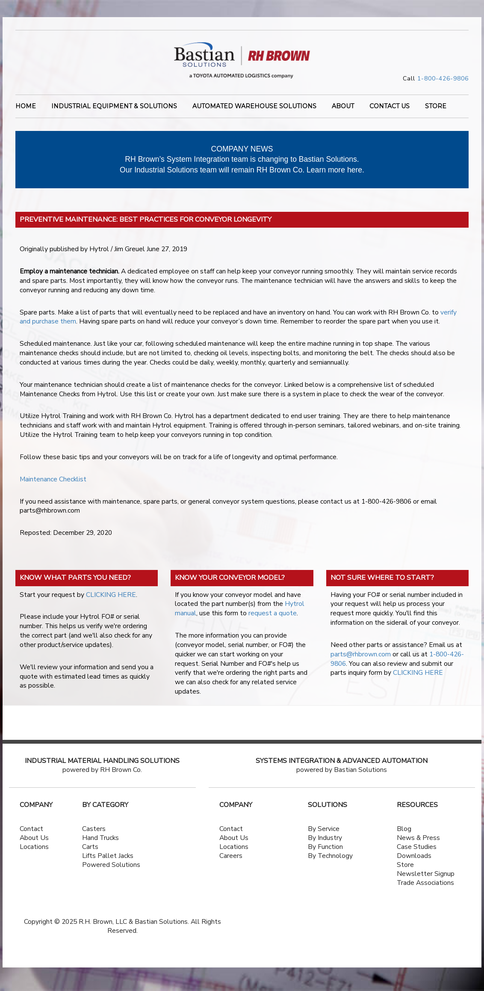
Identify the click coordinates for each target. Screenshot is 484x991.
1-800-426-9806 (443, 78)
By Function (325, 847)
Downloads (414, 855)
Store (405, 864)
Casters (94, 829)
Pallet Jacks (115, 855)
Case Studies (417, 847)
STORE (435, 107)
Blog (404, 829)
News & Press (418, 838)
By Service (323, 829)
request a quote (272, 613)
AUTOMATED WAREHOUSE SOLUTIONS (254, 107)
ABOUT (343, 107)
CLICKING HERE (111, 594)
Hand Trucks (100, 838)
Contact (31, 829)
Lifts (89, 855)
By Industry (325, 838)
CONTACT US (389, 107)
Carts (90, 847)
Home (25, 107)
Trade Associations (425, 882)
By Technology (330, 855)
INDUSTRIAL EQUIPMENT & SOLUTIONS (114, 107)
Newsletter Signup (425, 873)
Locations (34, 847)
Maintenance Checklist (53, 479)
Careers (230, 855)
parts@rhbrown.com (361, 654)
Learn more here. (335, 170)
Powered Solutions (111, 864)
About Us (34, 838)
